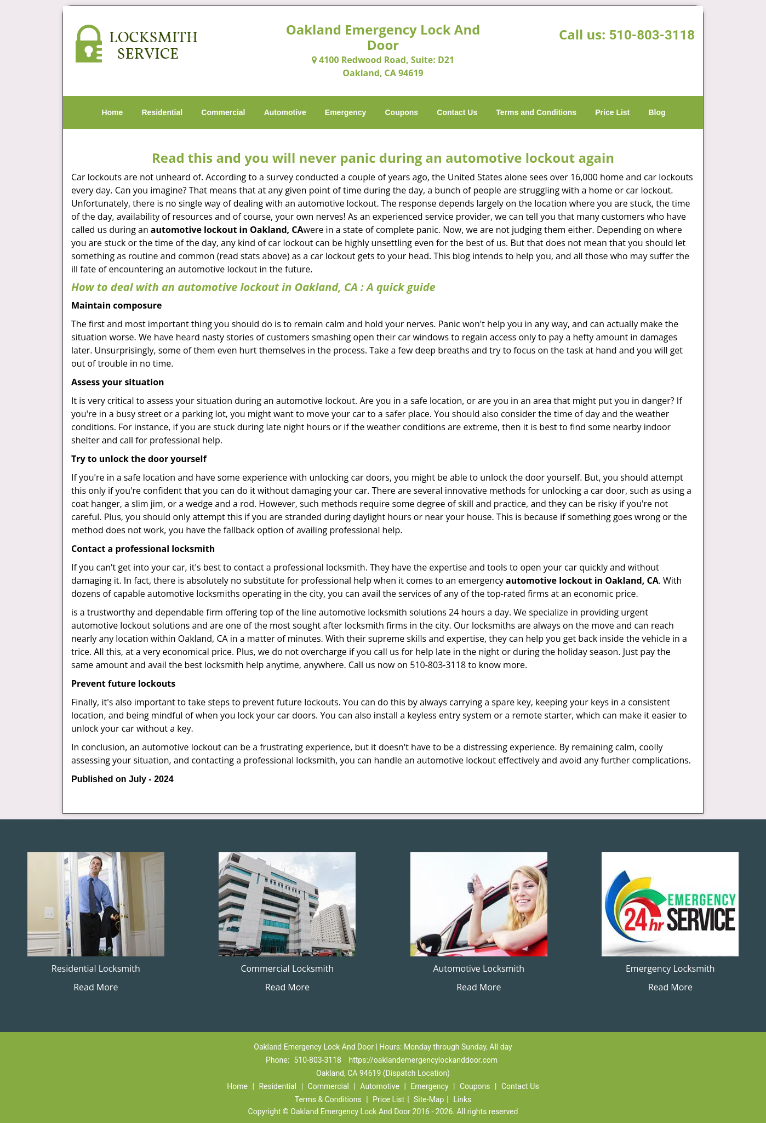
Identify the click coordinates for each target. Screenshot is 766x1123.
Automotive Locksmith (478, 968)
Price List (612, 112)
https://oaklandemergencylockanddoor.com (423, 1060)
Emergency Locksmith (670, 968)
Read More (95, 987)
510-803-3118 (652, 35)
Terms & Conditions (328, 1099)
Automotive (285, 112)
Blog (656, 112)
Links (462, 1099)
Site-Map (429, 1099)
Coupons (401, 112)
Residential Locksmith (96, 968)
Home (112, 112)
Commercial (223, 112)
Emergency (345, 112)
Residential (162, 112)
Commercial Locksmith (287, 968)
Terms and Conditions (536, 112)
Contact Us (457, 112)
